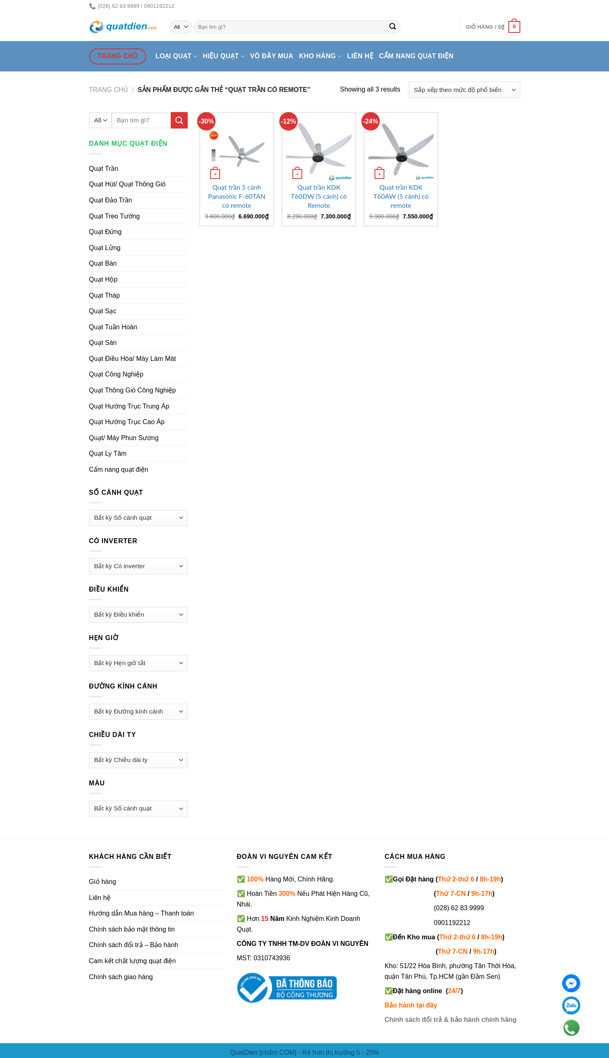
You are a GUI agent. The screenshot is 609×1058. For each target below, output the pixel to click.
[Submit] (393, 27)
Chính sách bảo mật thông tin (132, 929)
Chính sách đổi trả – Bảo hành (133, 944)
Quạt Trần (103, 168)
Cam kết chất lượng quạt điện (132, 960)
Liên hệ (360, 56)
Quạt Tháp (104, 295)
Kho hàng (320, 56)
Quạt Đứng (105, 231)
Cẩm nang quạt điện (416, 56)
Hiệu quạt (223, 56)
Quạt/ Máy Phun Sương (124, 437)
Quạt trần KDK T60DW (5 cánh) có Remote (319, 196)
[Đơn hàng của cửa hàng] (464, 90)
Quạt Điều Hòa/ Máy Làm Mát (132, 358)
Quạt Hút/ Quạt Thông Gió (127, 184)
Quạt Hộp (103, 279)
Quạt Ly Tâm (108, 453)
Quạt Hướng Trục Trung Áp (129, 406)
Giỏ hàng (102, 881)
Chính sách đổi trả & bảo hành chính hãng (451, 1019)
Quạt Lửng (105, 247)
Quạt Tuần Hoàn (113, 327)
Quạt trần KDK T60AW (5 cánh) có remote (400, 196)
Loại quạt (176, 56)
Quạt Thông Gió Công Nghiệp (132, 390)
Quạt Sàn (103, 342)
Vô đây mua (271, 56)
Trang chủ (109, 89)
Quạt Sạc (103, 311)
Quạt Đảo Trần (110, 200)
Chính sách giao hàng (121, 976)
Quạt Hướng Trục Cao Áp (127, 421)
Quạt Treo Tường (114, 216)
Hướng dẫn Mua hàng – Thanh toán (141, 913)
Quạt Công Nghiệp (116, 374)
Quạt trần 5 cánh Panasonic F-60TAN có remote (236, 196)
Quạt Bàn (103, 263)
